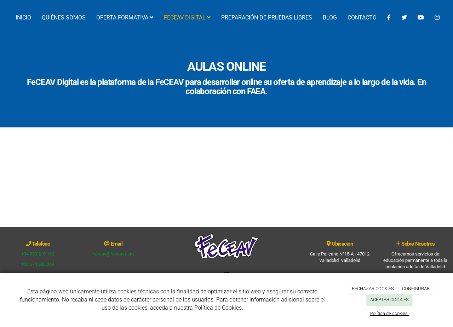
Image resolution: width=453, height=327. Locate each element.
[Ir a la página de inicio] (3, 17)
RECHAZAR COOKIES (373, 288)
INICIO (23, 17)
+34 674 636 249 (37, 264)
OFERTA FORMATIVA (124, 17)
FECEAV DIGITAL (187, 17)
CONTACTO (362, 17)
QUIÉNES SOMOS (64, 17)
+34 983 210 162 (37, 254)
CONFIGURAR (416, 288)
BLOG (330, 17)
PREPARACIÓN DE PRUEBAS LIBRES (266, 17)
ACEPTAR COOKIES (389, 299)
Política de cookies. (389, 313)
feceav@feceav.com (113, 254)
